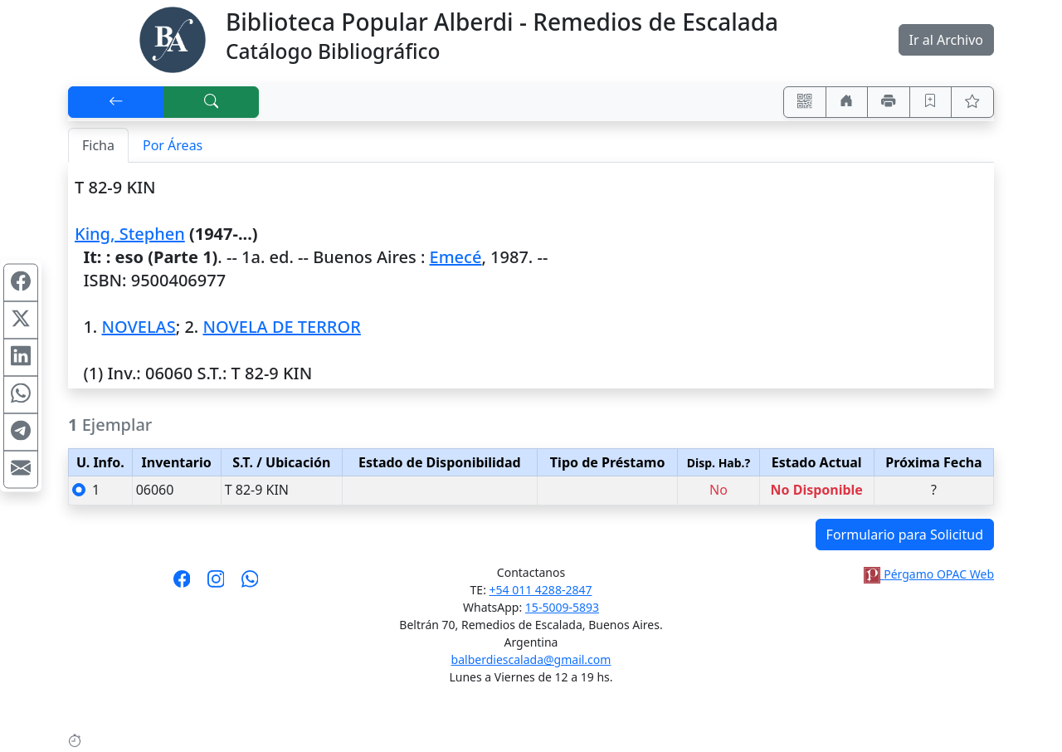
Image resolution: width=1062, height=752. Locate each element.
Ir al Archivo (946, 40)
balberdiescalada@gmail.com (531, 659)
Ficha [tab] (98, 145)
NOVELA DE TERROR (281, 326)
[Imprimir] (888, 102)
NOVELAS (138, 326)
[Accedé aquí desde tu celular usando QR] (804, 102)
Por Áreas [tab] (172, 145)
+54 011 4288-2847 (541, 590)
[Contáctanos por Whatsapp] (250, 584)
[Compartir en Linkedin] (20, 358)
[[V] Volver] (116, 102)
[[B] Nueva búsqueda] (211, 102)
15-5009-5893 (562, 607)
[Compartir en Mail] (20, 470)
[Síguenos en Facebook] (182, 584)
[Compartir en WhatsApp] (20, 395)
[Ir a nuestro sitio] (847, 102)
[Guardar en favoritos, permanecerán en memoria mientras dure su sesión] (930, 102)
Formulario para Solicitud (904, 534)
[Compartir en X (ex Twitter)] (20, 320)
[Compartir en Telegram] (20, 432)
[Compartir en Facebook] (20, 283)
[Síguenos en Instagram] (216, 584)
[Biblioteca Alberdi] (172, 38)
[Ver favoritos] (972, 102)
